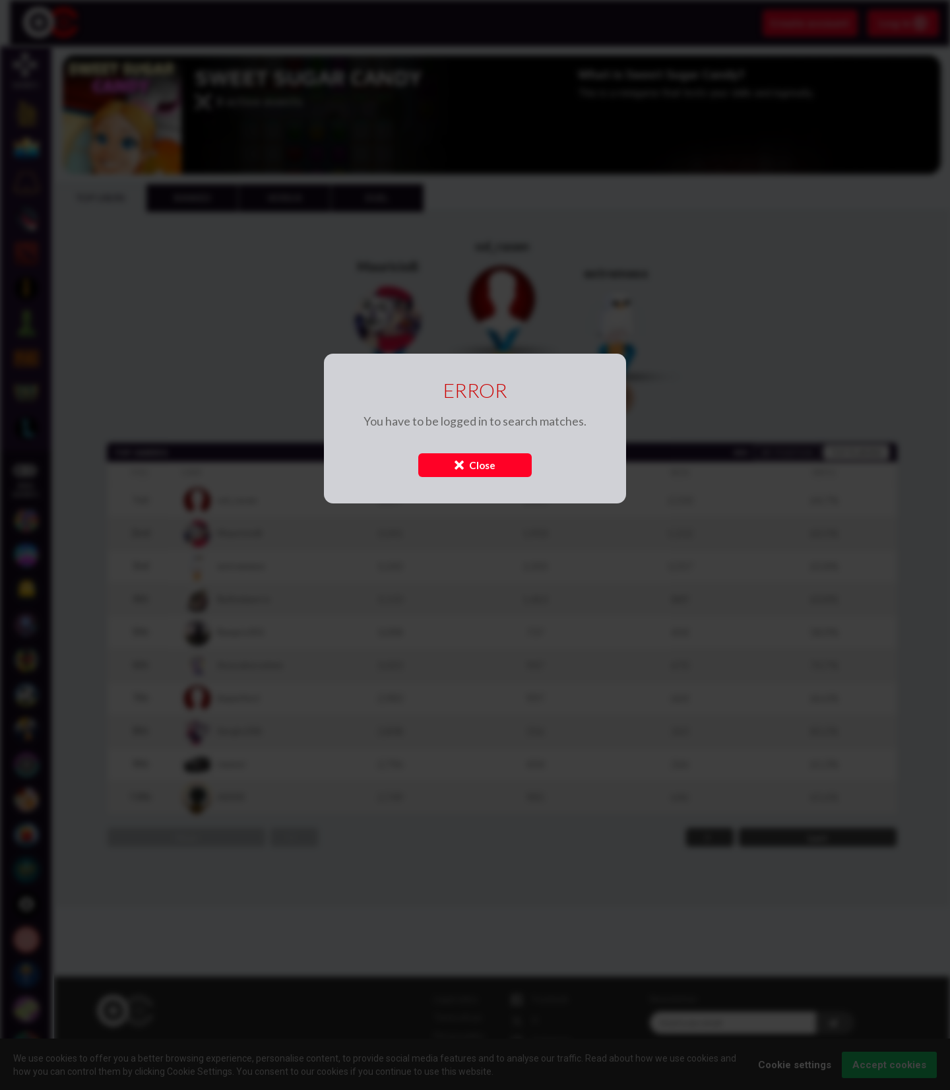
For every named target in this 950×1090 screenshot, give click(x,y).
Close (475, 465)
